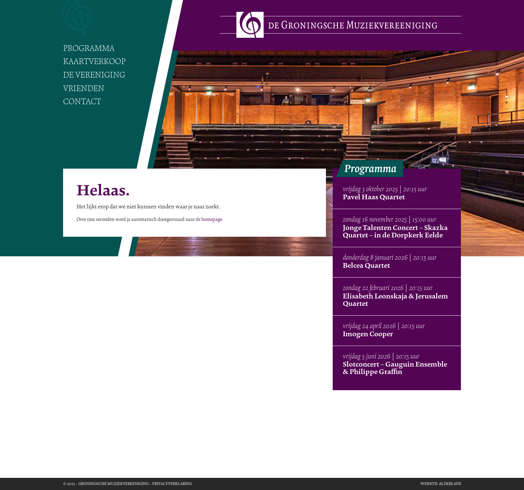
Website (428, 484)
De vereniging (94, 75)
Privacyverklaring (172, 484)
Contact (82, 102)
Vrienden (83, 88)
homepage (211, 219)
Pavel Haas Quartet (374, 197)
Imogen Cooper (368, 333)
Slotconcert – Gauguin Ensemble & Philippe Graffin (395, 368)
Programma (88, 48)
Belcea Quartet (366, 265)
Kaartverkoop (94, 61)
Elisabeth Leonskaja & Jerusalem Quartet (395, 300)
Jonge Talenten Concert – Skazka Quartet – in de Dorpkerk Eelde (395, 231)
